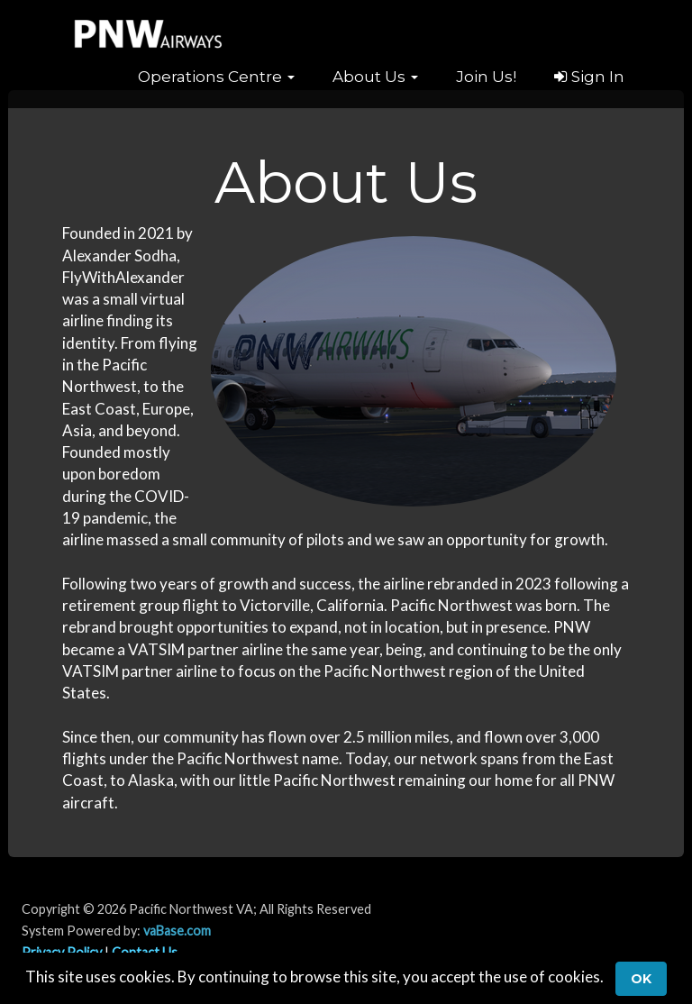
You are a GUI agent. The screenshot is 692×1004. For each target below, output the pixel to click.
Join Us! (486, 77)
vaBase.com (177, 930)
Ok (641, 979)
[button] (216, 76)
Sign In (589, 77)
